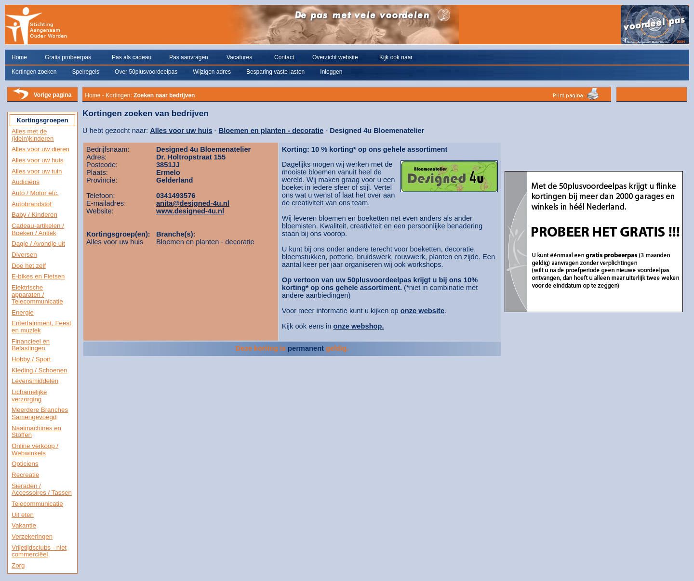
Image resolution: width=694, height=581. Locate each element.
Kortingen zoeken (34, 71)
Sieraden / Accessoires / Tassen (42, 489)
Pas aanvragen (188, 57)
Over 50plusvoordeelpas (146, 71)
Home (19, 57)
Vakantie (24, 525)
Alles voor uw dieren (40, 149)
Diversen (24, 254)
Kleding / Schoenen (39, 370)
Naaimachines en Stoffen (36, 431)
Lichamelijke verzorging (29, 395)
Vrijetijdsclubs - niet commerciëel (39, 551)
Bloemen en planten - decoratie (271, 130)
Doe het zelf (29, 265)
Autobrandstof (32, 204)
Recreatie (25, 474)
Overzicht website (335, 57)
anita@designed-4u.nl (192, 203)
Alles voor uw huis (37, 160)
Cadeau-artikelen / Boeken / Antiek (38, 229)
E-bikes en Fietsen (38, 276)
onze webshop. (359, 326)
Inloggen (331, 71)
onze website (422, 311)
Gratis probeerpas (68, 57)
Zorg (18, 565)
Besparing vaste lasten (275, 71)
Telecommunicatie (37, 503)
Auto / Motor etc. (35, 193)
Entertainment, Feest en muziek (41, 326)
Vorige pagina (52, 95)
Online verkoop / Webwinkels (35, 449)
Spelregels (85, 71)
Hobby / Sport (31, 359)
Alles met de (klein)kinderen (32, 135)
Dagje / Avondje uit (38, 243)
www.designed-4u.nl (190, 211)
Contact (284, 57)
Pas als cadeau (131, 57)
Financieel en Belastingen (31, 345)
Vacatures (239, 57)
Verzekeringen (32, 536)
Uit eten (23, 514)
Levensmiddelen (35, 380)
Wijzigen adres (212, 71)
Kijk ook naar (396, 57)
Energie (23, 312)
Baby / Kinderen (34, 214)
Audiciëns (26, 181)
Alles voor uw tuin (37, 171)
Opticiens (25, 463)
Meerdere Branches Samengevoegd (40, 413)
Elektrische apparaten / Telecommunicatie (37, 294)
